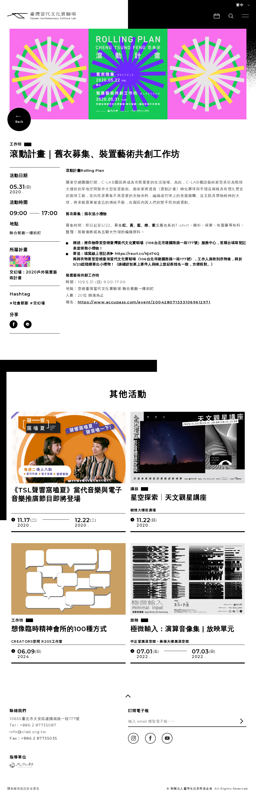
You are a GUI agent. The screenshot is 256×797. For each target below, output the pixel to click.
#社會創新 (19, 304)
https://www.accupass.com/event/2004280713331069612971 (144, 303)
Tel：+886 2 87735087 (33, 725)
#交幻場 (37, 304)
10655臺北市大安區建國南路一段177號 (45, 718)
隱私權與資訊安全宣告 (23, 788)
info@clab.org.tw (28, 732)
